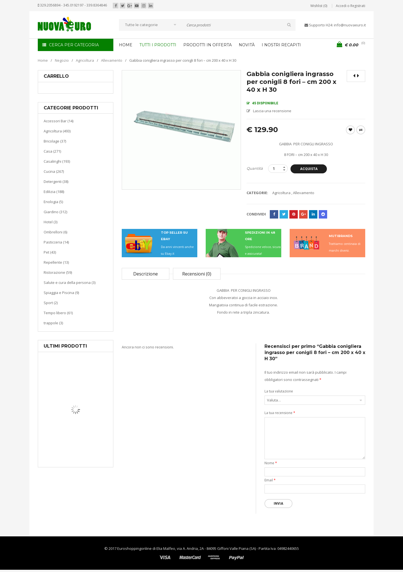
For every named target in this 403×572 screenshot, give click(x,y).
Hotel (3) (50, 221)
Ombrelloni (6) (55, 232)
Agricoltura (85, 60)
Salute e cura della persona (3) (69, 282)
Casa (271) (52, 151)
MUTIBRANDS (341, 236)
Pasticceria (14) (56, 242)
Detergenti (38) (56, 181)
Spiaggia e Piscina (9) (61, 292)
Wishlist (350, 129)
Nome (270, 463)
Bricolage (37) (55, 141)
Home (43, 60)
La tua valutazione (278, 391)
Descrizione (145, 274)
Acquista (309, 169)
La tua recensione (279, 412)
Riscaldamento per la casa (88, 446)
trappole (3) (53, 322)
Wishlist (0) (318, 5)
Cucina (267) (54, 171)
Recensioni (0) (196, 274)
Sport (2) (51, 302)
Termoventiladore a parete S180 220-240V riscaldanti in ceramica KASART (88, 463)
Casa (74, 439)
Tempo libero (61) (58, 312)
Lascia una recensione (272, 110)
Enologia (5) (53, 201)
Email (270, 480)
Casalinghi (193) (57, 161)
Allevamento (111, 60)
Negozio (62, 60)
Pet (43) (50, 252)
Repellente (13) (56, 262)
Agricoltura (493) (57, 131)
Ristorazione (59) (58, 272)
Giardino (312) (55, 211)
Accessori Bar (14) (58, 120)
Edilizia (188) (54, 191)
